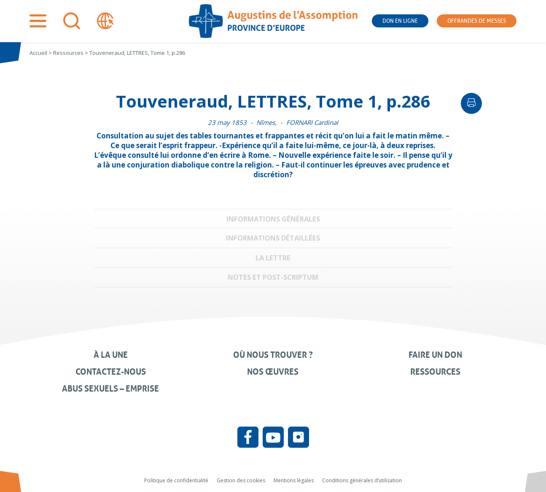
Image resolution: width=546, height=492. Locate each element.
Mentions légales (294, 480)
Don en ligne (400, 21)
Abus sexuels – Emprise (110, 389)
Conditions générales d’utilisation (362, 480)
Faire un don (435, 355)
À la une (111, 355)
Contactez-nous (110, 372)
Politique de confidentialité (176, 480)
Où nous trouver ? (273, 355)
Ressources (435, 372)
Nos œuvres (273, 372)
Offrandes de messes (476, 21)
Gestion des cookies (241, 480)
